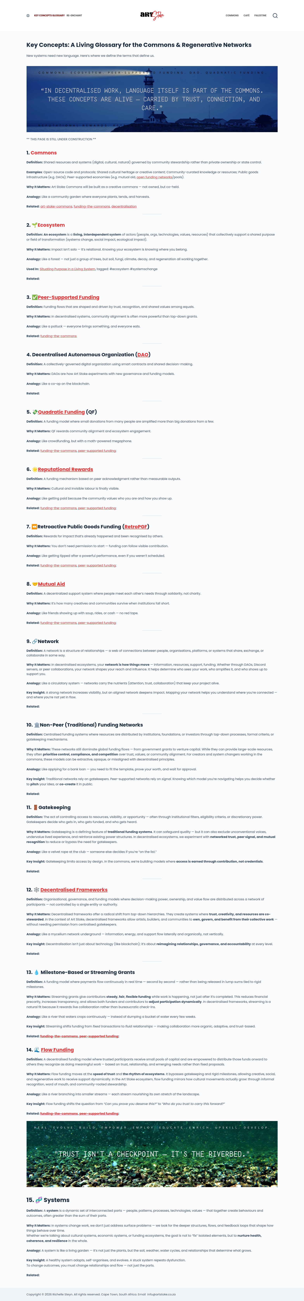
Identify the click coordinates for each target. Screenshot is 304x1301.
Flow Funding (57, 1049)
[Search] (275, 15)
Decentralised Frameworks (74, 889)
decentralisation (124, 206)
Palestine (260, 15)
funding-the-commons (92, 206)
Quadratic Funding (61, 412)
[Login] (28, 15)
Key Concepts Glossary (49, 15)
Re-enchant (74, 15)
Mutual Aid (51, 584)
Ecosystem (51, 225)
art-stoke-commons (56, 206)
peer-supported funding (97, 451)
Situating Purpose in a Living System (67, 269)
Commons (232, 15)
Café (247, 15)
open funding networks (154, 177)
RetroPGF (135, 526)
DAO (142, 354)
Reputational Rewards (65, 469)
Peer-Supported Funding (68, 297)
